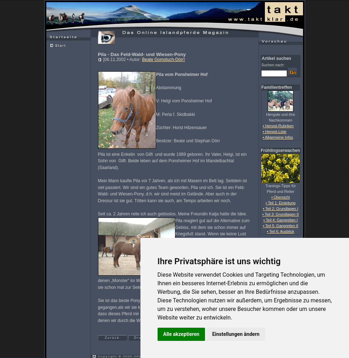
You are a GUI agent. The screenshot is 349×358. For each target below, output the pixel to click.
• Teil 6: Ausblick (280, 231)
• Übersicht (280, 197)
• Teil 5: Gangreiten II (280, 226)
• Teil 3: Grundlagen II (280, 214)
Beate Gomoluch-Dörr (163, 59)
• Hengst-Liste (275, 131)
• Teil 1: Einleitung (281, 203)
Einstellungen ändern (236, 334)
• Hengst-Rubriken (278, 126)
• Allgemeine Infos (278, 137)
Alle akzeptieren (181, 334)
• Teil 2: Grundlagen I (280, 208)
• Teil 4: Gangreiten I (280, 220)
